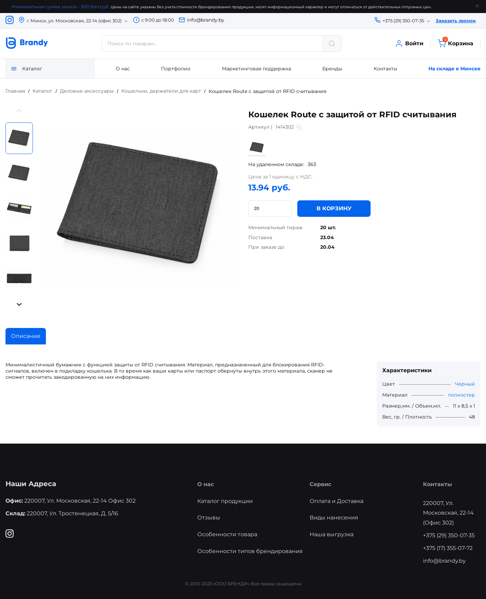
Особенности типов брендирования (250, 551)
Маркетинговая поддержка (256, 69)
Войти (409, 43)
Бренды (332, 69)
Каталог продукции (225, 501)
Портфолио (175, 69)
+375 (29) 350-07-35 (449, 535)
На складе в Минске (454, 69)
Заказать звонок (456, 20)
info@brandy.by (205, 20)
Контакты (385, 69)
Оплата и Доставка (336, 501)
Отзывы (208, 517)
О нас (123, 69)
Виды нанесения (334, 517)
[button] (19, 111)
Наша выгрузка (331, 534)
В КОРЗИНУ (334, 208)
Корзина (455, 43)
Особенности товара (227, 534)
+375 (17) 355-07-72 (448, 548)
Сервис (320, 484)
